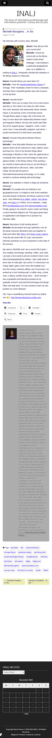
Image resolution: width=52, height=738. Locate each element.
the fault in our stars (25, 570)
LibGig (34, 199)
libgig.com (37, 561)
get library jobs (40, 552)
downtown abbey (24, 552)
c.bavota (37, 734)
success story (9, 570)
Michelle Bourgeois (11, 566)
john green (19, 561)
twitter (45, 570)
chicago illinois (9, 552)
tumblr (38, 570)
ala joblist (14, 548)
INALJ (26, 14)
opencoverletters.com (37, 206)
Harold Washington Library (31, 84)
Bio (22, 548)
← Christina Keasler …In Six (13, 581)
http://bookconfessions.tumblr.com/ (26, 297)
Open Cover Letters (38, 234)
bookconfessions (32, 548)
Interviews (11, 29)
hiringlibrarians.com (16, 206)
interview (44, 557)
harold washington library (14, 557)
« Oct (26, 714)
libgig (28, 561)
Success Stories (25, 29)
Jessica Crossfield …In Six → (38, 581)
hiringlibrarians (32, 557)
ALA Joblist (25, 199)
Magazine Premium (18, 734)
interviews (8, 561)
